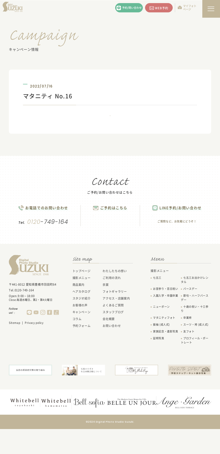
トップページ (82, 296)
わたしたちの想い (115, 296)
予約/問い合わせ (132, 8)
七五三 (157, 304)
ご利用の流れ (112, 303)
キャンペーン (82, 338)
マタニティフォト (164, 344)
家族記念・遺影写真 (165, 357)
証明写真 (158, 364)
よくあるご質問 (113, 331)
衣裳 (106, 310)
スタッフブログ (113, 338)
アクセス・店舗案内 (116, 324)
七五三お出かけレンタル (194, 306)
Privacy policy (34, 349)
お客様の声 (80, 331)
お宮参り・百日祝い (165, 315)
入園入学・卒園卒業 (165, 321)
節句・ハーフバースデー (194, 323)
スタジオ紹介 (82, 324)
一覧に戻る (110, 122)
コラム (77, 344)
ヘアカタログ (82, 317)
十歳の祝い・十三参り (194, 335)
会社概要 (109, 344)
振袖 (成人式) (161, 350)
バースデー (190, 315)
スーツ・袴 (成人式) (196, 350)
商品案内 (79, 310)
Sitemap (14, 349)
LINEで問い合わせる (184, 233)
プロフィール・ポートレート (194, 366)
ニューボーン (161, 332)
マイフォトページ (189, 7)
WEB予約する (106, 233)
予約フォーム (82, 351)
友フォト (188, 357)
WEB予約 (161, 8)
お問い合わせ (112, 351)
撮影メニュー (82, 303)
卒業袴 (187, 344)
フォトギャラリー (115, 317)
